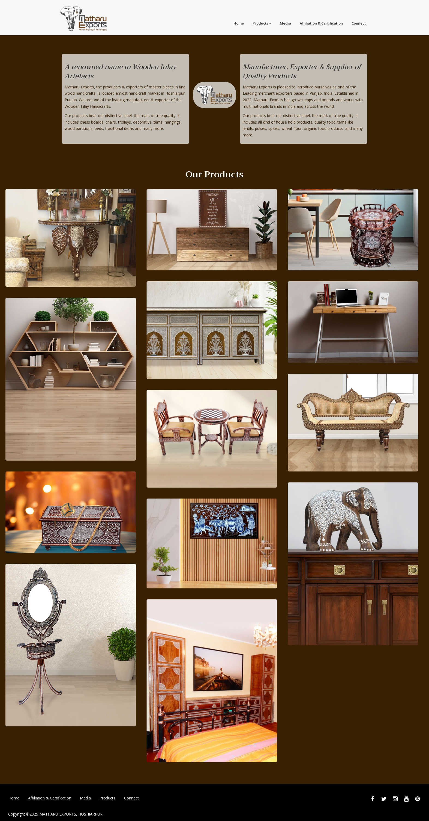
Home (238, 23)
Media (285, 23)
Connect (359, 23)
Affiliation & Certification (321, 23)
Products (262, 23)
